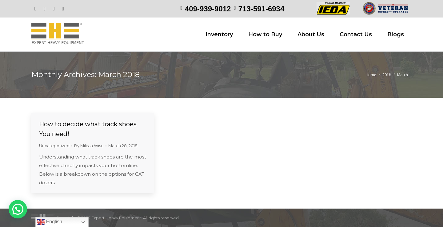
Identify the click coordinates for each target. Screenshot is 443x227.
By (89, 145)
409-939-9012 (208, 9)
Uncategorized (54, 145)
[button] (18, 209)
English (49, 222)
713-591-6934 (261, 9)
